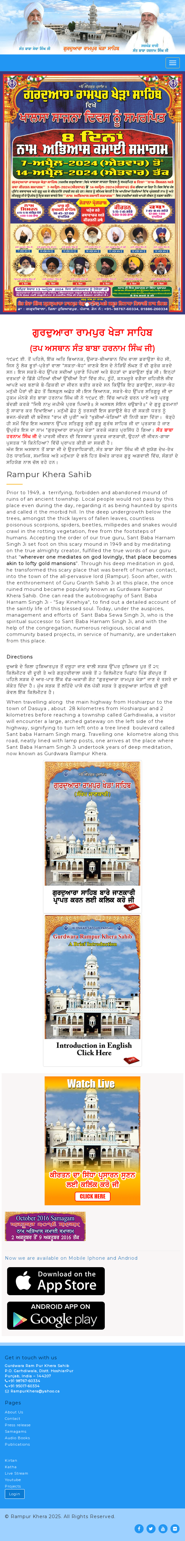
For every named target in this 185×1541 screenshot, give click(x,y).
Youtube (13, 1480)
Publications (17, 1444)
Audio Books (17, 1438)
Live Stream (16, 1473)
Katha (11, 1467)
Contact (12, 1418)
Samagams (16, 1431)
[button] (14, 192)
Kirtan (11, 1460)
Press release (18, 1425)
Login (14, 1494)
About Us (14, 1412)
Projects (13, 1486)
